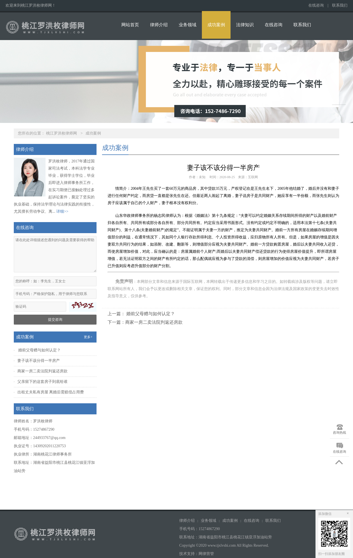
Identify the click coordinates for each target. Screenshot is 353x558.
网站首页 (130, 24)
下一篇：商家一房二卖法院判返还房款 (145, 322)
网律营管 (206, 554)
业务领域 (187, 24)
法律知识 (245, 24)
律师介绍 (159, 24)
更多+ (88, 337)
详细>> (62, 211)
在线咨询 (316, 5)
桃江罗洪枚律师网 (61, 133)
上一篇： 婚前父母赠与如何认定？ (141, 313)
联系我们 (339, 5)
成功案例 (216, 24)
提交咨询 (55, 319)
